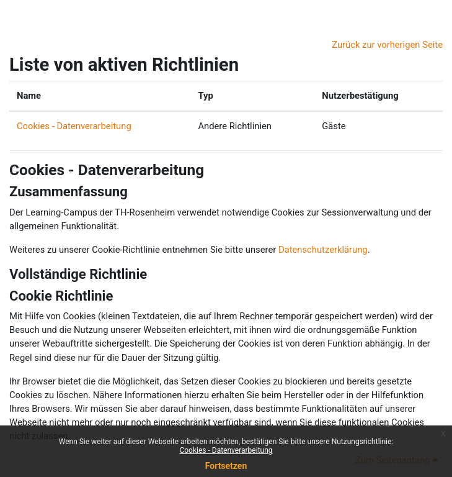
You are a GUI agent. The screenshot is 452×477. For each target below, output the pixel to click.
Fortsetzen (226, 466)
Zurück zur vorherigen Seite (387, 44)
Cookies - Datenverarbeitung (225, 450)
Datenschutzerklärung (323, 249)
